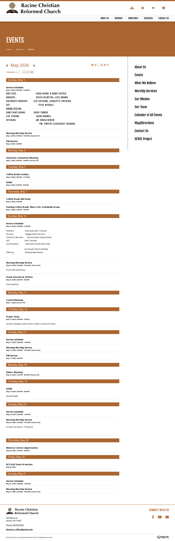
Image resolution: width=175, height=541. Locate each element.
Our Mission (142, 99)
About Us (105, 18)
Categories (12, 72)
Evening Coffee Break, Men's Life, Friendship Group (33, 207)
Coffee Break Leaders (17, 174)
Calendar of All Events (148, 115)
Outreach (148, 18)
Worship (118, 18)
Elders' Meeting (14, 372)
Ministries (133, 18)
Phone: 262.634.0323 (15, 525)
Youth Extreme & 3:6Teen (19, 277)
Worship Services (146, 91)
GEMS (9, 182)
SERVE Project (143, 139)
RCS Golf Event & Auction (19, 464)
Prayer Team (13, 316)
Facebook (153, 517)
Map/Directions (144, 123)
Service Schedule (14, 87)
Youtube (160, 517)
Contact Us (163, 18)
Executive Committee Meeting (22, 157)
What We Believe (145, 83)
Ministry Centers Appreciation (22, 447)
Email (167, 517)
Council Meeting (14, 300)
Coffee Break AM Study (18, 199)
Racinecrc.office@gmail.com (19, 529)
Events (139, 75)
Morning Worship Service (19, 133)
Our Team (141, 107)
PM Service (12, 141)
